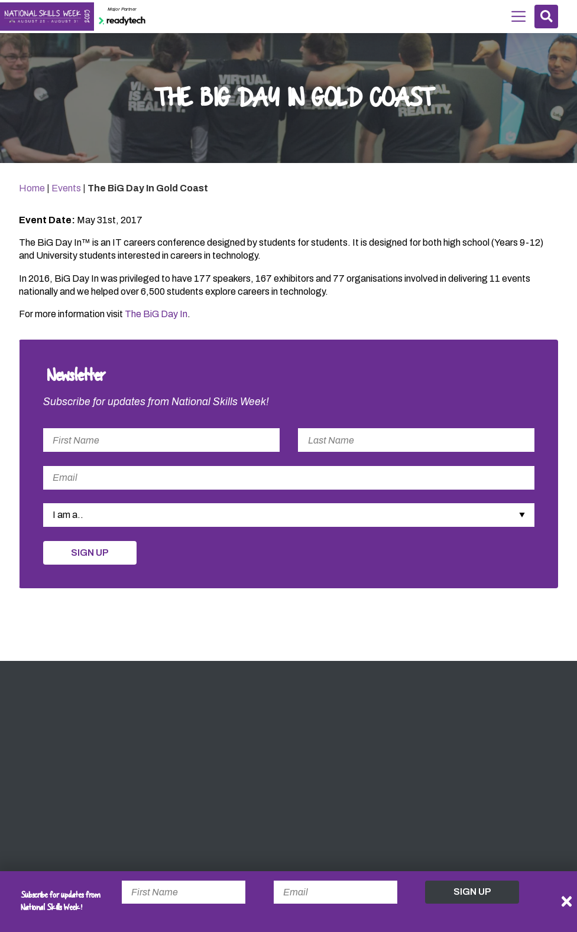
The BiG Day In (156, 314)
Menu (518, 15)
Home (32, 188)
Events (66, 188)
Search (546, 16)
